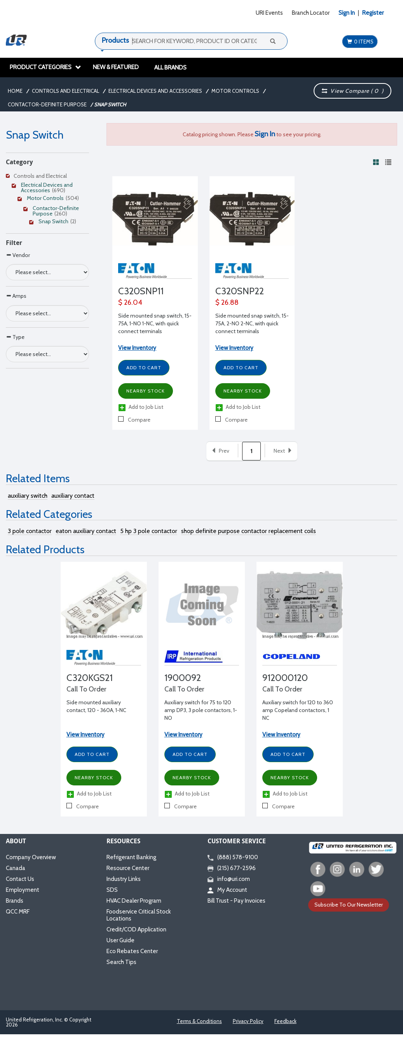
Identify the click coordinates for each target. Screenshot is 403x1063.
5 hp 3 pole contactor (148, 531)
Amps (16, 295)
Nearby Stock (145, 391)
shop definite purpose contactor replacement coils (248, 531)
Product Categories (45, 67)
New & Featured (116, 67)
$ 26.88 (227, 302)
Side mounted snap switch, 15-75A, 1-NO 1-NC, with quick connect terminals (155, 323)
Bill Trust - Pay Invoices (236, 900)
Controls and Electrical (65, 91)
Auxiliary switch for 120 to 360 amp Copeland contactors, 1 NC (297, 710)
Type (15, 336)
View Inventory (137, 347)
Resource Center (127, 868)
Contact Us (20, 878)
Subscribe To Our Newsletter (348, 904)
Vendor (18, 255)
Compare (134, 419)
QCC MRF (18, 911)
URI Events (269, 12)
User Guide (120, 940)
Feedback (285, 1021)
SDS (112, 889)
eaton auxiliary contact (86, 531)
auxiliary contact (72, 495)
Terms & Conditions (199, 1021)
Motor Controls (235, 91)
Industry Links (123, 878)
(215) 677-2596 (232, 868)
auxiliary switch (27, 495)
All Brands (170, 67)
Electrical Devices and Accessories (155, 91)
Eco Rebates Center (132, 951)
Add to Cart (143, 367)
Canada (15, 868)
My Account (227, 889)
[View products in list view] (388, 162)
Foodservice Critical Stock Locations (138, 915)
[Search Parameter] (47, 272)
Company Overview (31, 857)
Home (15, 91)
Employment (22, 889)
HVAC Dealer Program (133, 900)
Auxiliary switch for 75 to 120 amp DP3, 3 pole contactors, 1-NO (200, 710)
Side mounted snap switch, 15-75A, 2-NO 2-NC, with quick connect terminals (252, 323)
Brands (14, 900)
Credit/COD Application (136, 929)
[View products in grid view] (376, 162)
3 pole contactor (30, 531)
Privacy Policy (248, 1021)
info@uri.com (229, 878)
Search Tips (121, 962)
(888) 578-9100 (233, 857)
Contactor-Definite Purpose (47, 104)
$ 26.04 (130, 302)
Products (115, 40)
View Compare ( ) (352, 90)
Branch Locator (311, 12)
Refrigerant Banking (131, 857)
